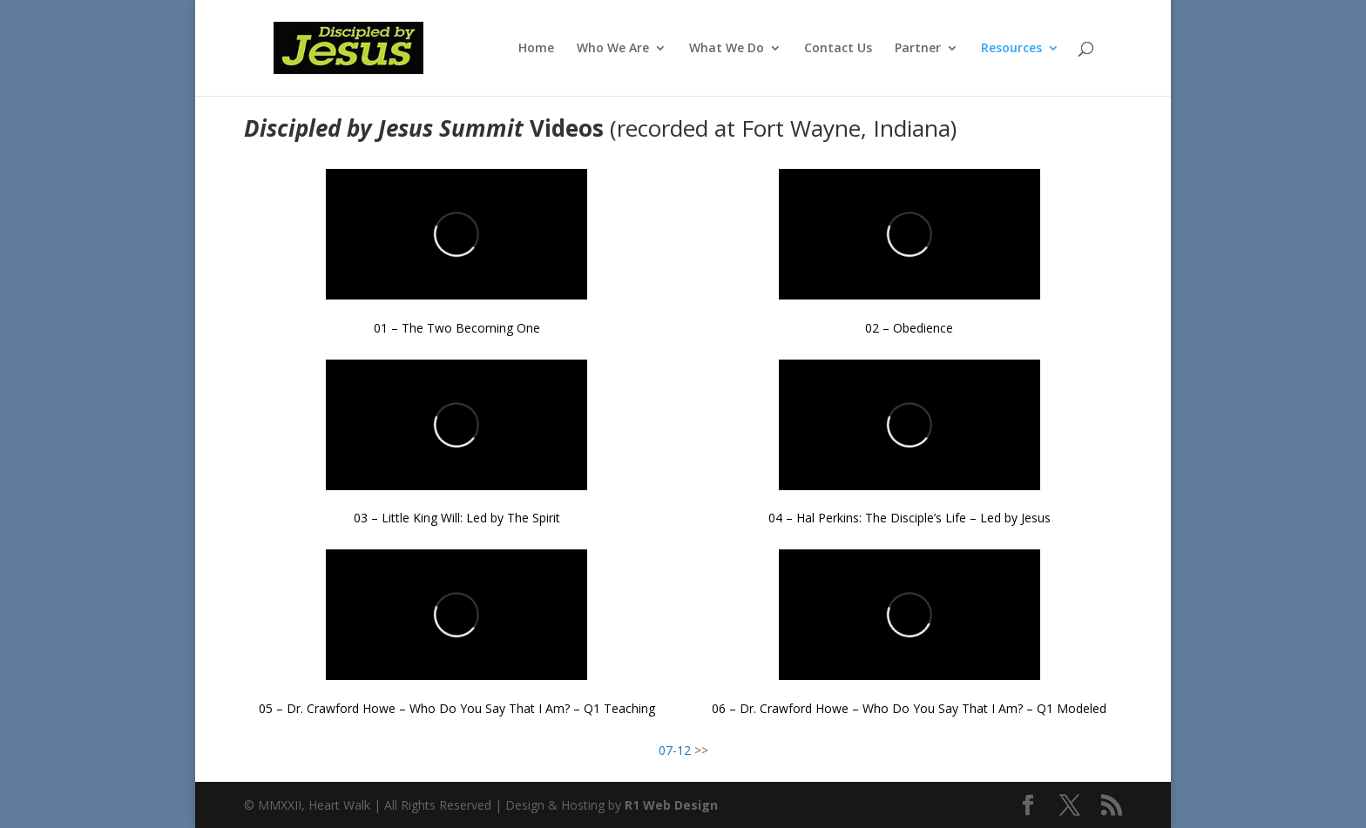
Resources (1011, 49)
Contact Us (838, 49)
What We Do (726, 49)
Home (536, 49)
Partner (918, 49)
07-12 (675, 750)
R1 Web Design (671, 805)
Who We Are (613, 49)
